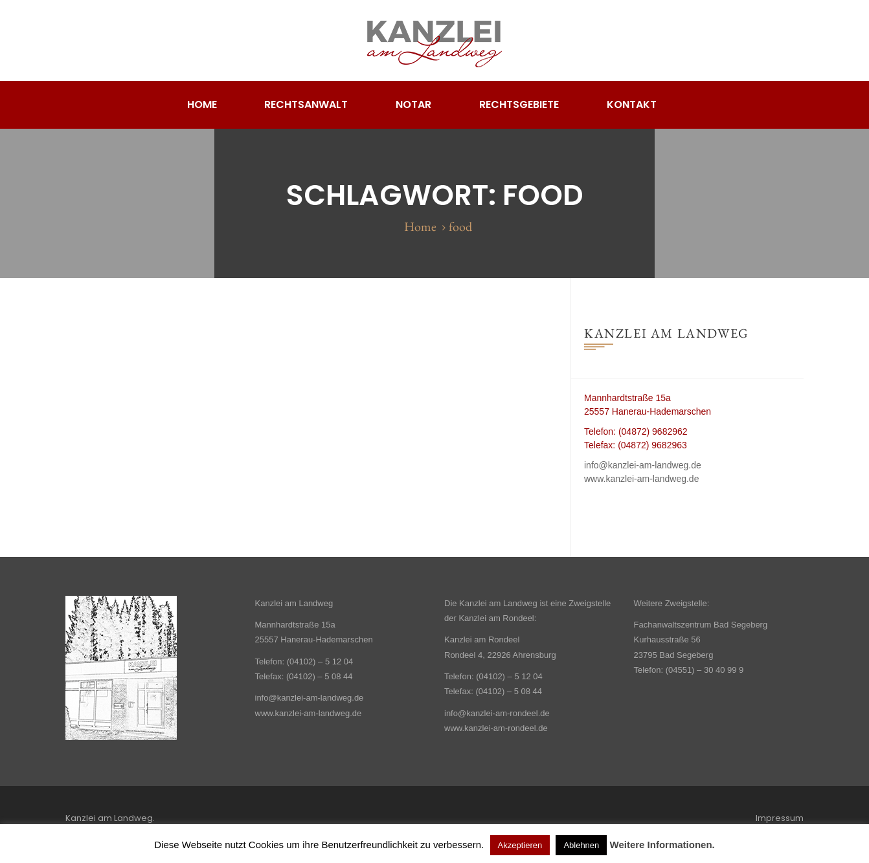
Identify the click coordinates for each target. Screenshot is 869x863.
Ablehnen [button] (581, 845)
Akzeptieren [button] (520, 845)
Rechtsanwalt (306, 104)
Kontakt (632, 104)
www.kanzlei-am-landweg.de (641, 479)
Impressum (780, 818)
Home (202, 104)
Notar (413, 104)
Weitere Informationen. (662, 844)
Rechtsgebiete (519, 104)
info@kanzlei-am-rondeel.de (497, 713)
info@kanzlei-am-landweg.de (642, 465)
